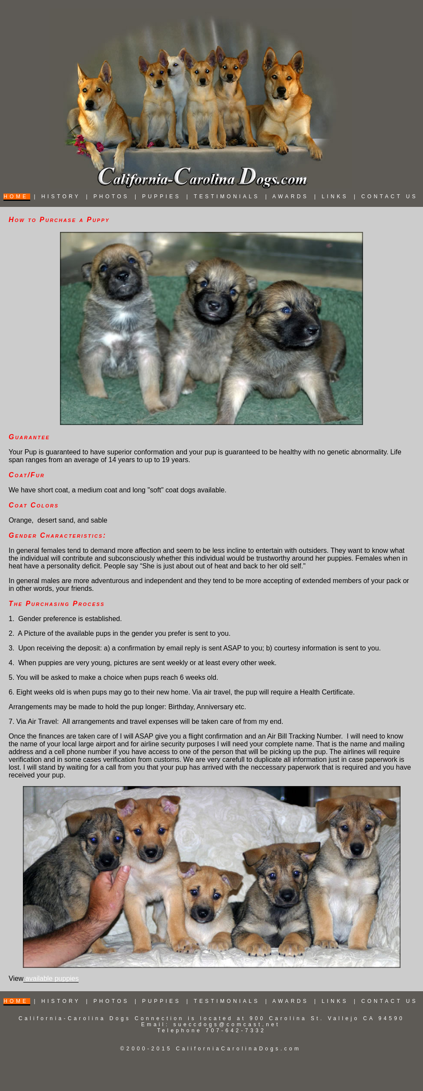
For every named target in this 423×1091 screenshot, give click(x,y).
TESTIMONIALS (227, 196)
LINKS (335, 196)
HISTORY (61, 196)
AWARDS (290, 196)
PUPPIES (161, 196)
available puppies (51, 978)
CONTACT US (389, 196)
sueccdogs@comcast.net (226, 1024)
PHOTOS (111, 196)
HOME (15, 196)
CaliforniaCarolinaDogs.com (238, 1049)
